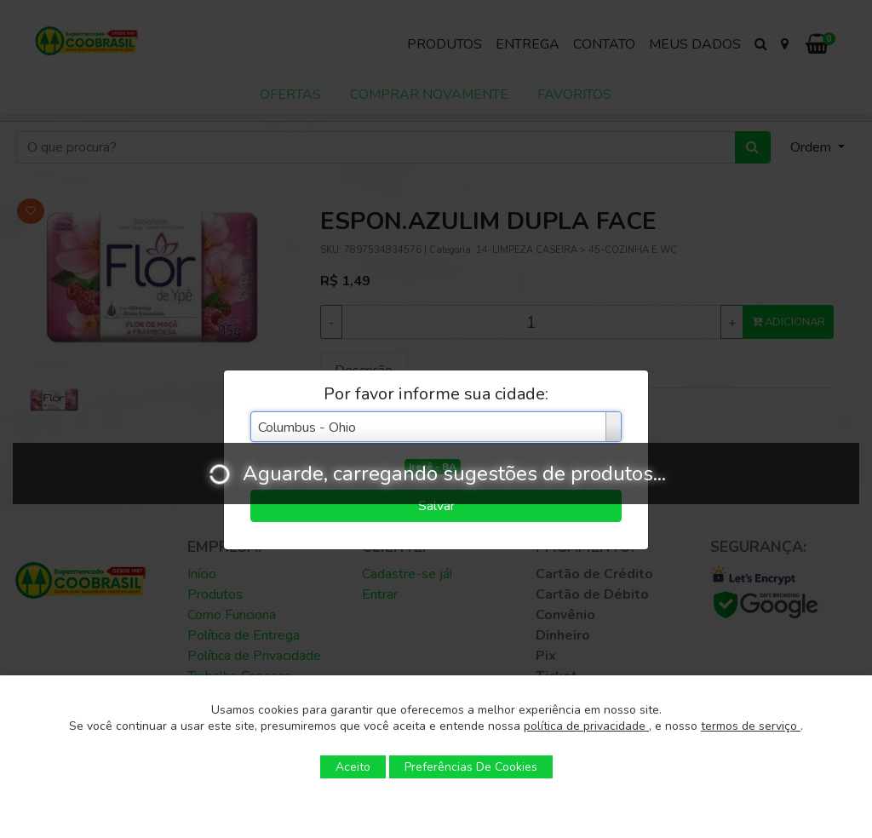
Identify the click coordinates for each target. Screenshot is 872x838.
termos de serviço (750, 726)
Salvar (436, 505)
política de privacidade (586, 726)
